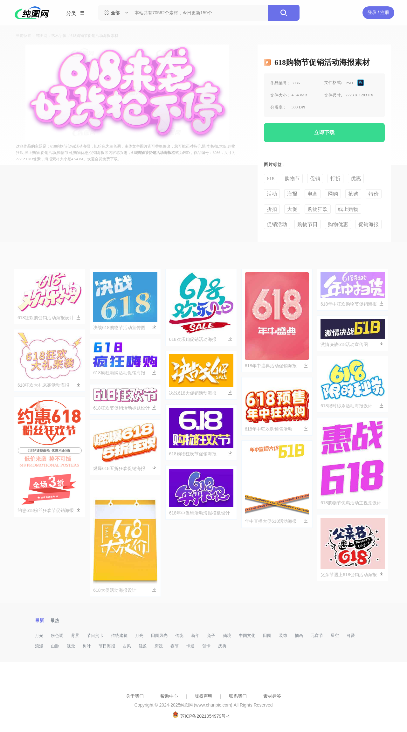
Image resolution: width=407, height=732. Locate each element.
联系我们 (238, 696)
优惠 (356, 178)
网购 (333, 194)
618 (270, 178)
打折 (335, 178)
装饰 (283, 635)
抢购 (353, 194)
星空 (335, 635)
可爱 (351, 635)
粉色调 (57, 635)
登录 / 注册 (378, 12)
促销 (315, 178)
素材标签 (272, 696)
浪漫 (39, 646)
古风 (127, 646)
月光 (39, 635)
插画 (299, 635)
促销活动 (277, 224)
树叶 (87, 646)
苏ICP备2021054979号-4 (205, 716)
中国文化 (247, 635)
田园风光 (159, 635)
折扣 (272, 209)
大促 (292, 209)
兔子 (211, 635)
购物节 (292, 178)
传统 (179, 635)
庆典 (222, 646)
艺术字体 (58, 35)
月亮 (139, 635)
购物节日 (307, 224)
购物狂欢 (317, 209)
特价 (374, 194)
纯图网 (41, 35)
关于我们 (135, 696)
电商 (312, 194)
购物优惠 (338, 224)
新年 (195, 635)
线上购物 (348, 209)
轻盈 (143, 646)
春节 (174, 646)
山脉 (55, 646)
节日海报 (107, 646)
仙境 (227, 635)
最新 (39, 620)
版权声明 (203, 696)
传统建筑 (119, 635)
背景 (75, 635)
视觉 (71, 646)
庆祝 (159, 646)
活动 (272, 194)
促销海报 (368, 224)
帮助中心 (169, 696)
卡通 (190, 646)
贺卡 (206, 646)
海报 (292, 194)
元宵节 (317, 635)
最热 (54, 620)
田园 (267, 635)
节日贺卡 (95, 635)
